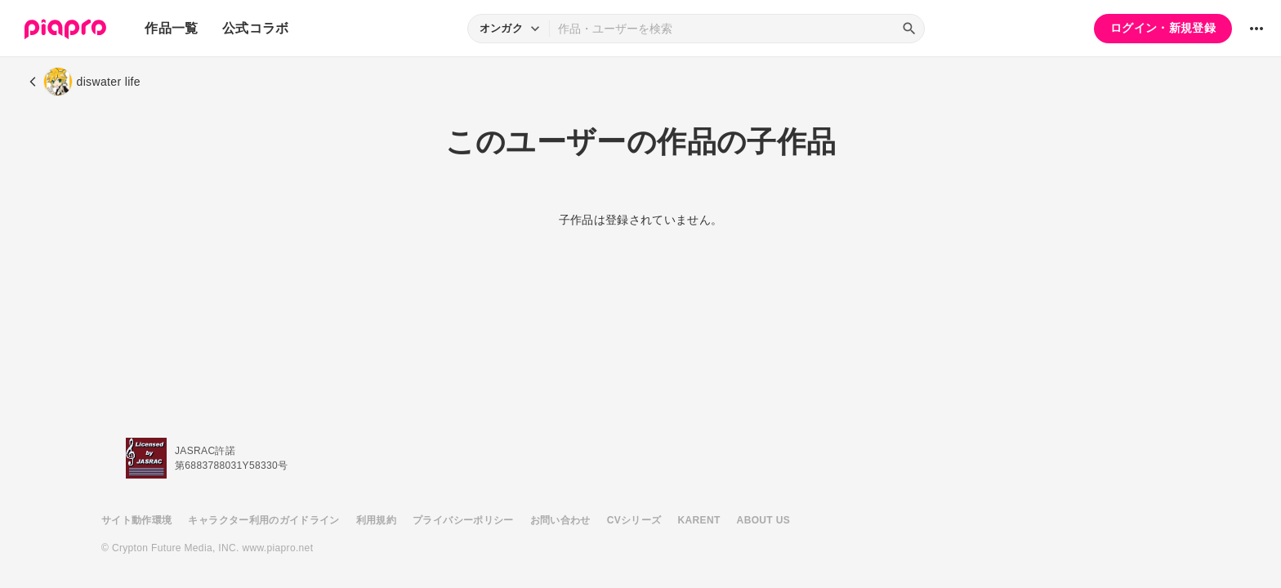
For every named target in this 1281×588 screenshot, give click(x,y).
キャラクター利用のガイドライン (263, 520)
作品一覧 (171, 28)
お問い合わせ (560, 520)
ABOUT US (763, 520)
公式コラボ (255, 28)
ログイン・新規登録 (1163, 27)
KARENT (699, 520)
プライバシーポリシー (463, 520)
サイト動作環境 (136, 520)
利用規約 (376, 520)
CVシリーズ (634, 520)
